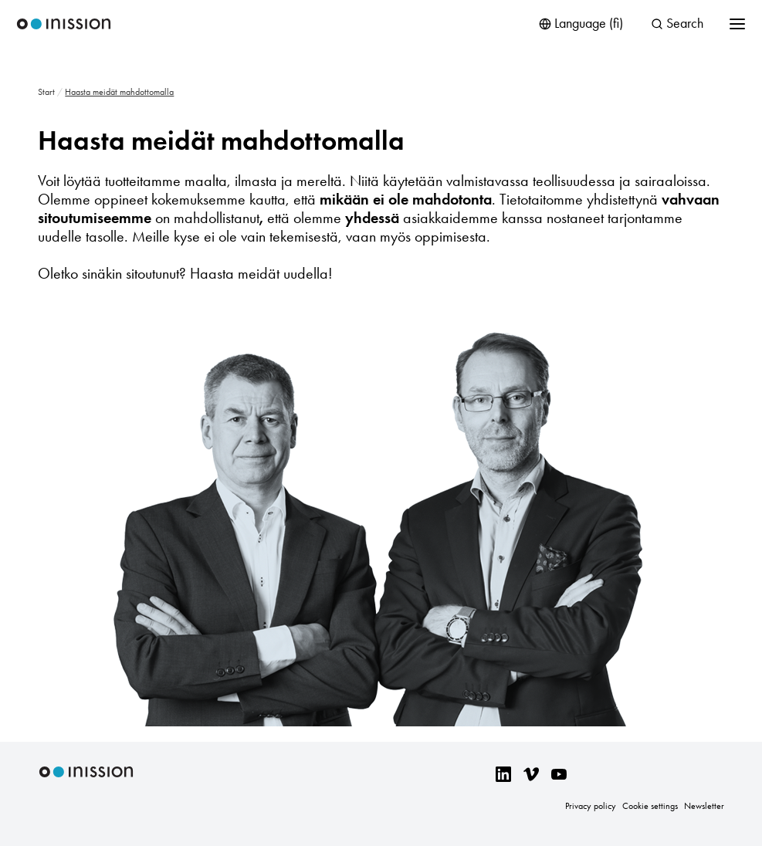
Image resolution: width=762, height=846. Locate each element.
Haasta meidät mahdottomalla (221, 140)
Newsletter (704, 805)
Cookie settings (650, 805)
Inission (63, 24)
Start (46, 91)
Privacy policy (590, 805)
